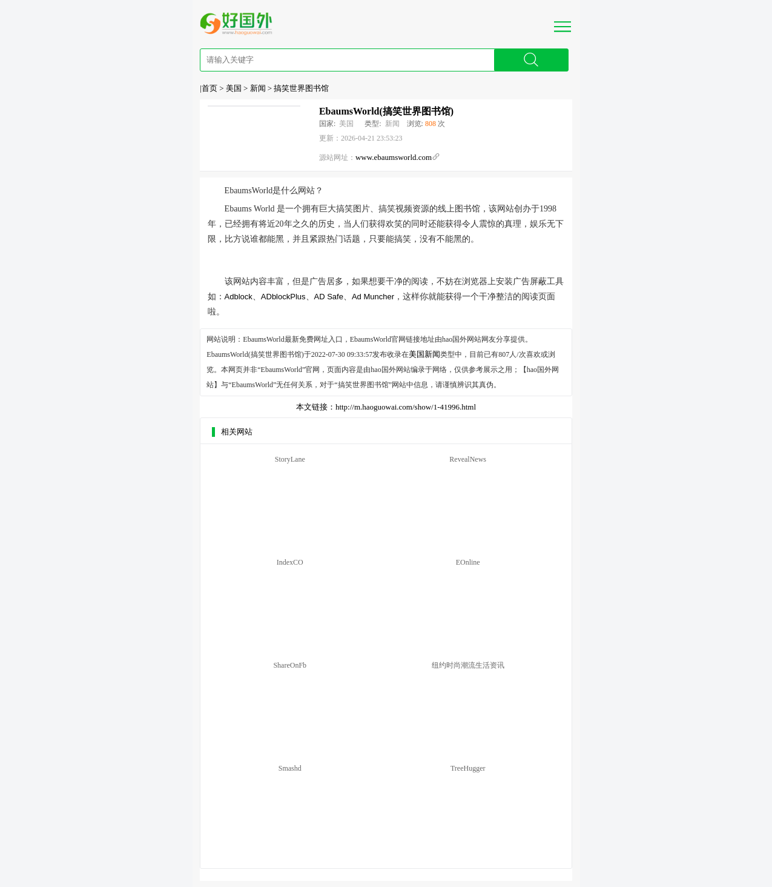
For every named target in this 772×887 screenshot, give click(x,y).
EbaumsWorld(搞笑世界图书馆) (386, 111)
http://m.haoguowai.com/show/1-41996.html (405, 406)
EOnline (468, 562)
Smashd (290, 768)
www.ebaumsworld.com (393, 157)
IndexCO (290, 562)
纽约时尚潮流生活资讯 (468, 665)
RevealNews (467, 459)
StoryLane (290, 459)
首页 (209, 88)
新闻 (258, 88)
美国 (234, 88)
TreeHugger (468, 768)
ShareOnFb (289, 665)
